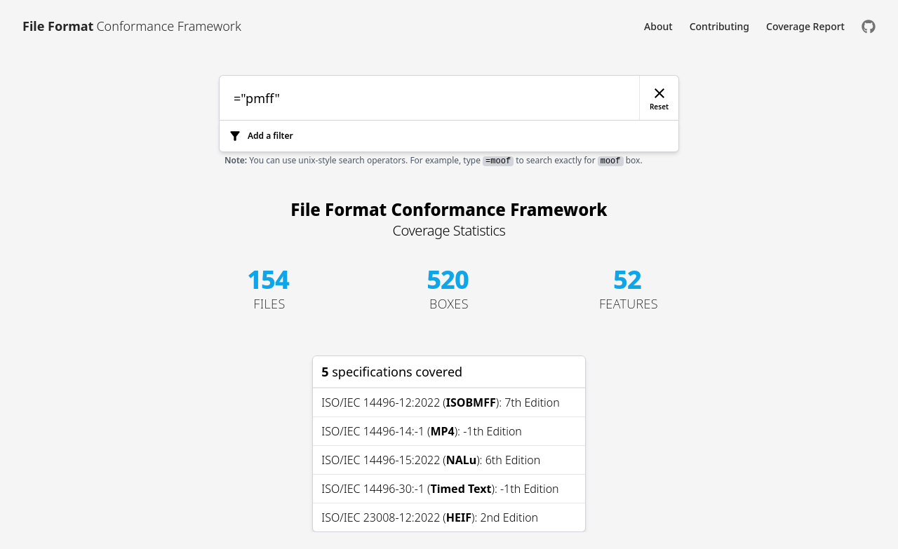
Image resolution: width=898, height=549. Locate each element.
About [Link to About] (658, 26)
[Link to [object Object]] (131, 26)
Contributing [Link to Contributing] (719, 26)
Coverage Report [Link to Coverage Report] (805, 26)
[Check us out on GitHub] (869, 26)
